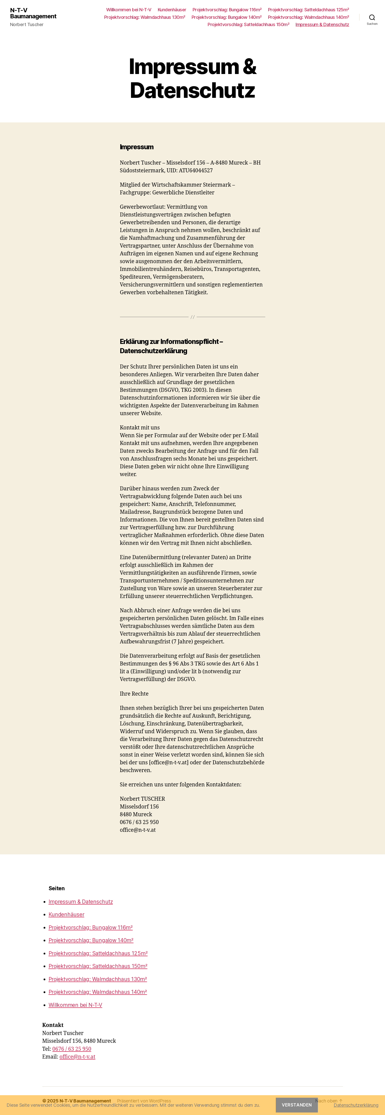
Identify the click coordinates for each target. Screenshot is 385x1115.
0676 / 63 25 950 (71, 1049)
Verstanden (297, 1104)
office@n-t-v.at (77, 1057)
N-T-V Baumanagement (33, 13)
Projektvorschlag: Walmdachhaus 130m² (144, 17)
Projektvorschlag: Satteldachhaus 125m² (308, 9)
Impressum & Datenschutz (322, 24)
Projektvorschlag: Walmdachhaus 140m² (308, 17)
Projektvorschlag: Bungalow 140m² (227, 17)
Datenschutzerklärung (356, 1105)
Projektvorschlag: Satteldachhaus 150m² (248, 24)
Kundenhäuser (172, 9)
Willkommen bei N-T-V (129, 9)
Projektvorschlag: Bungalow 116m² (227, 9)
